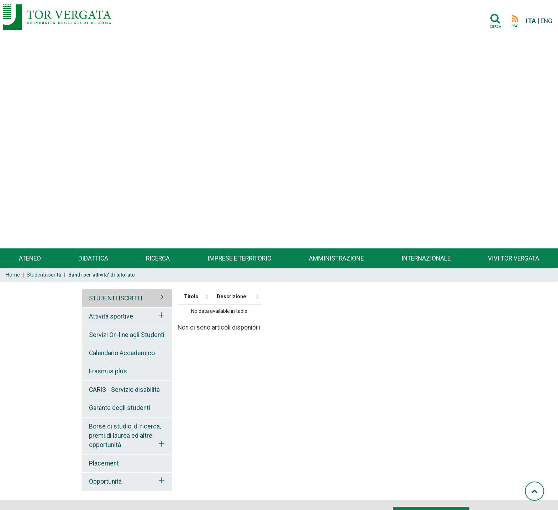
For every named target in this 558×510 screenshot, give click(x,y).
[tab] (127, 298)
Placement (104, 463)
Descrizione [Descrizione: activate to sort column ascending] (231, 296)
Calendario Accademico (122, 353)
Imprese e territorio (239, 258)
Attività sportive (111, 316)
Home (13, 275)
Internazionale (426, 258)
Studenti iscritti (44, 275)
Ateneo (30, 258)
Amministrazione (336, 258)
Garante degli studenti (119, 407)
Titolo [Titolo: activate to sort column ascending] (191, 296)
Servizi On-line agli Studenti (126, 334)
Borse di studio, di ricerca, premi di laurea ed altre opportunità (125, 436)
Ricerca (158, 258)
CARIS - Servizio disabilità (124, 389)
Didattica (93, 258)
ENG (546, 21)
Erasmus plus (108, 371)
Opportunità (105, 481)
